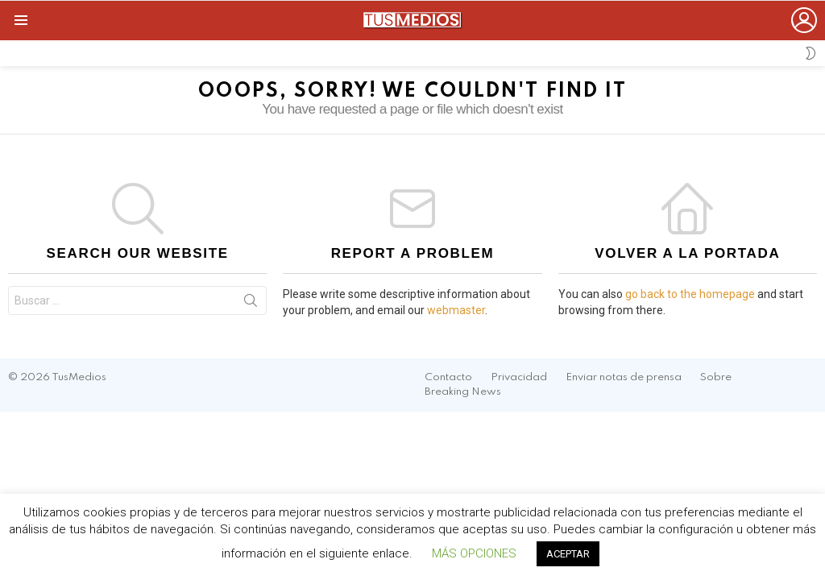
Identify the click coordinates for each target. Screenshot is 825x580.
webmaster (456, 310)
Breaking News (463, 392)
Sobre (716, 377)
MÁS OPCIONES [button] (474, 553)
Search (250, 303)
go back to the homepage (690, 294)
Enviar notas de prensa (624, 377)
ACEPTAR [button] (568, 554)
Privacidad (519, 377)
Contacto (448, 377)
